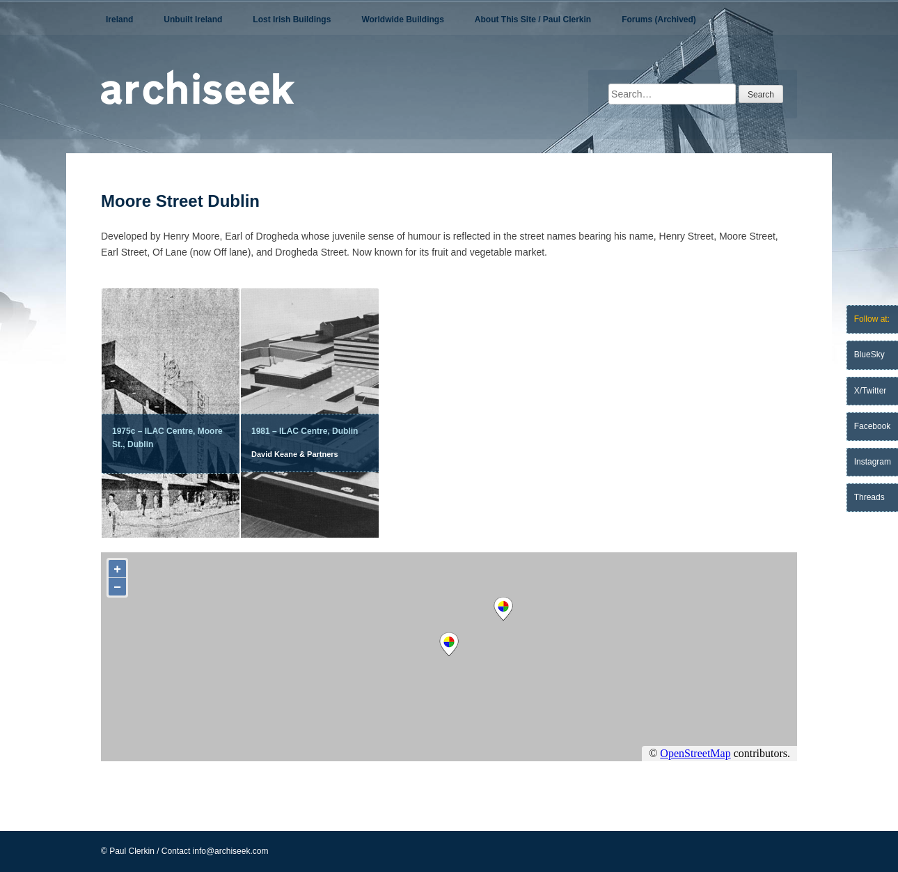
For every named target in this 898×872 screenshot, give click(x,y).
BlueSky (869, 354)
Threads (869, 497)
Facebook (872, 426)
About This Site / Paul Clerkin (533, 19)
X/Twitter (870, 391)
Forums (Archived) (659, 19)
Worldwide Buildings (402, 19)
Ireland (119, 19)
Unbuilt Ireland (193, 19)
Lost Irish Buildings (292, 19)
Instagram (872, 462)
